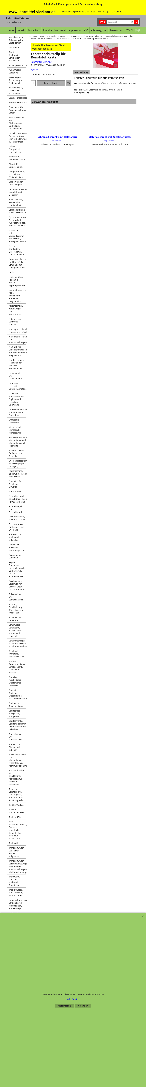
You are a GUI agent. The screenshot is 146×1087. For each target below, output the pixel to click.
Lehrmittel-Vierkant (41, 61)
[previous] (136, 30)
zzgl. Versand (35, 70)
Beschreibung (81, 72)
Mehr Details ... (73, 999)
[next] (138, 30)
